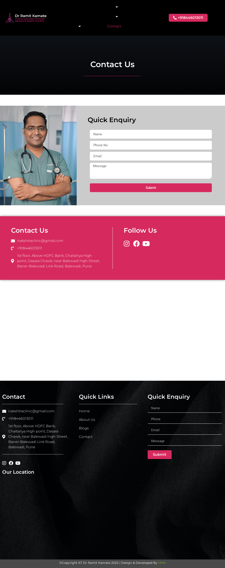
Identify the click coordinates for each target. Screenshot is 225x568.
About (83, 7)
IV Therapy (69, 26)
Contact (114, 26)
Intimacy (108, 7)
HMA (162, 563)
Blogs (96, 26)
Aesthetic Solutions (99, 16)
